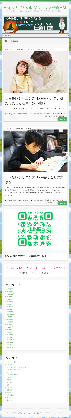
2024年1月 (10, 289)
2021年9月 (10, 345)
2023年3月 (10, 304)
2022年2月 (10, 332)
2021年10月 (10, 342)
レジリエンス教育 (12, 375)
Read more (62, 119)
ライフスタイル (11, 372)
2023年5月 (10, 299)
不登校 (9, 377)
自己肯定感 (40, 200)
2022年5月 (10, 324)
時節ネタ (9, 387)
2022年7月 (10, 319)
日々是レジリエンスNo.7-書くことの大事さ (34, 179)
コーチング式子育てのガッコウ (16, 367)
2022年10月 (10, 314)
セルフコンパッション (13, 369)
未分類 (9, 392)
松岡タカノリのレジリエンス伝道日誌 (35, 7)
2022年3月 (10, 329)
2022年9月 (10, 317)
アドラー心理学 (11, 362)
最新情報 (9, 390)
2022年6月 (10, 322)
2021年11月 (10, 340)
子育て (34, 114)
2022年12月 (10, 312)
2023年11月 (10, 294)
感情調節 (39, 114)
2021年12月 (10, 337)
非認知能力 (10, 397)
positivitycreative (11, 114)
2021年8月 (10, 347)
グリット (9, 364)
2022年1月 (10, 334)
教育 (8, 385)
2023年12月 (10, 291)
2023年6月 (10, 296)
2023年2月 (10, 307)
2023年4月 (10, 301)
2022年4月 (10, 327)
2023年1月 (10, 309)
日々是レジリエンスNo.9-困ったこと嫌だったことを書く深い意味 (34, 100)
